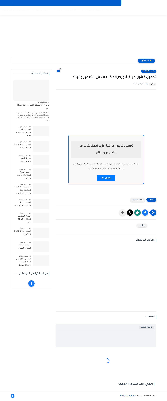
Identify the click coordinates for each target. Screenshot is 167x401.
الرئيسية (110, 10)
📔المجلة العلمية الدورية (93, 10)
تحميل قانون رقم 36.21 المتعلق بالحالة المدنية (23, 262)
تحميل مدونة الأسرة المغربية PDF (22, 146)
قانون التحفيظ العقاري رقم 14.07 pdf (33, 107)
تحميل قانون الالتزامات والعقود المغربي (23, 175)
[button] (145, 212)
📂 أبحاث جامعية (43, 10)
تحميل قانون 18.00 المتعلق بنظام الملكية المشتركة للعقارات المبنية (23, 190)
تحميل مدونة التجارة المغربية (22, 233)
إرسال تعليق (146, 327)
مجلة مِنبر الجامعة (127, 396)
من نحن (116, 3)
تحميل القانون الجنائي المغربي (24, 246)
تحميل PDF (106, 178)
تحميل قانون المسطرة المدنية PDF (23, 133)
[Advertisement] (83, 37)
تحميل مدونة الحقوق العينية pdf (23, 204)
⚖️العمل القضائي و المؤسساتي (16, 10)
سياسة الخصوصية (87, 3)
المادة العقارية (148, 71)
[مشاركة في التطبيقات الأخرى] (122, 212)
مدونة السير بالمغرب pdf (25, 160)
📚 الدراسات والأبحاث (66, 10)
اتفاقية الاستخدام (103, 3)
